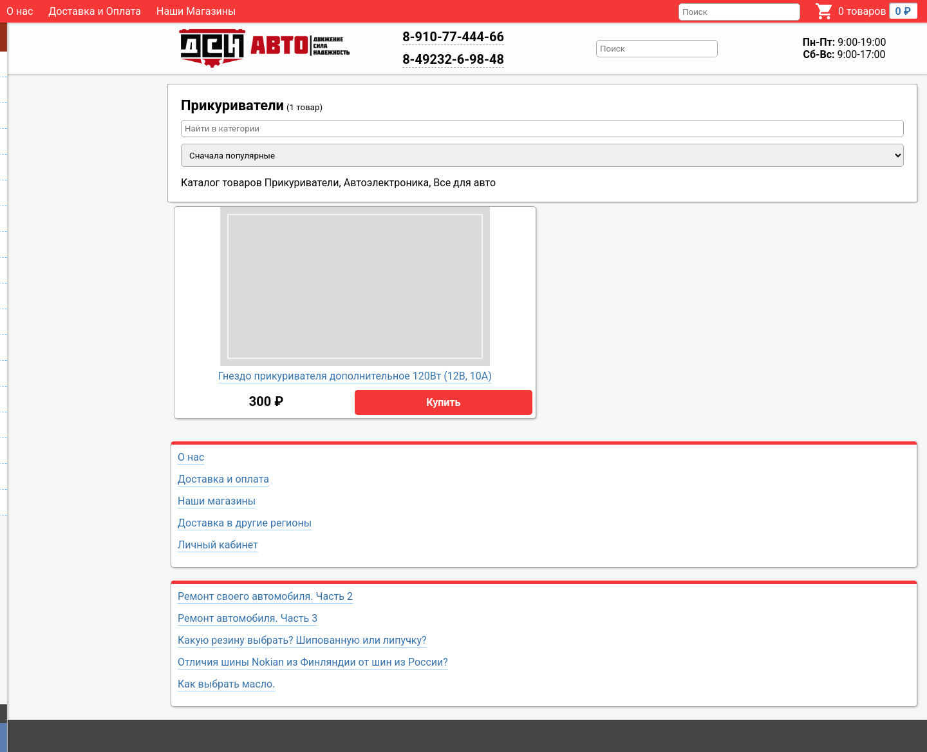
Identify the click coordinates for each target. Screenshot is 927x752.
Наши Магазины (196, 11)
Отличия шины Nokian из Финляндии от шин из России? (313, 662)
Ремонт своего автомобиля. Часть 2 (265, 596)
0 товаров (877, 11)
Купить (443, 402)
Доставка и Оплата (94, 11)
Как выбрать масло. (226, 684)
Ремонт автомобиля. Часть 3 (247, 618)
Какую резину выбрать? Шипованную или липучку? (302, 640)
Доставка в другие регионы (245, 523)
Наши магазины (217, 501)
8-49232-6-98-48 (453, 59)
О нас (19, 11)
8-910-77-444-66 (453, 36)
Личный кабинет (218, 545)
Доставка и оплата (223, 479)
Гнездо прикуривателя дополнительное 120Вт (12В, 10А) (355, 376)
